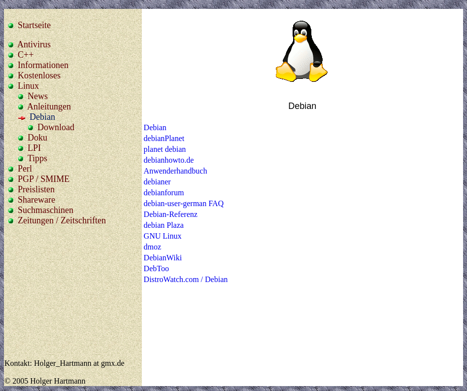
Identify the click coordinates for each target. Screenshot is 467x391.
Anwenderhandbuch (175, 171)
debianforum (164, 192)
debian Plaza (164, 225)
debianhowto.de (169, 160)
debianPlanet (164, 138)
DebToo (156, 268)
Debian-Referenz (171, 214)
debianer (157, 182)
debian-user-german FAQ (184, 203)
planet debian (165, 149)
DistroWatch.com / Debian (186, 279)
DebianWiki (163, 257)
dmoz (153, 247)
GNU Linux (163, 236)
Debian (155, 127)
